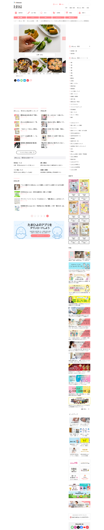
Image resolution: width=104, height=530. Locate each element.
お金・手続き (32, 13)
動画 (72, 117)
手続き (72, 151)
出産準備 (56, 13)
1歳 (43, 73)
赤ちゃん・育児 (80, 7)
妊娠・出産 (72, 7)
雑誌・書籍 (20, 17)
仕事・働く (73, 99)
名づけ (43, 13)
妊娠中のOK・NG (75, 141)
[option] (40, 38)
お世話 (72, 80)
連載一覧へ (84, 409)
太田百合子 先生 (35, 73)
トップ (15, 21)
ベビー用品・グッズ (75, 91)
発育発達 (73, 88)
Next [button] (64, 38)
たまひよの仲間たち (75, 164)
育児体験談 (73, 109)
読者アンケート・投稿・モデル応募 (79, 130)
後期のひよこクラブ (19, 75)
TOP (66, 7)
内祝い (61, 4)
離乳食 (69, 13)
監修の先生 (73, 159)
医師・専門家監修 (56, 73)
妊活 (88, 7)
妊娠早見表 (18, 13)
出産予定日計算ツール (76, 135)
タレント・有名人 (75, 114)
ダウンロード (40, 235)
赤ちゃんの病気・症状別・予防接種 (79, 154)
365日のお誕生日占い (75, 133)
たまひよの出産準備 (75, 167)
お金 (72, 148)
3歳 (71, 70)
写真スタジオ (71, 17)
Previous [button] (15, 38)
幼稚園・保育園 (74, 96)
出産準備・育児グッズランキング (78, 146)
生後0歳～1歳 (74, 51)
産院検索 (73, 138)
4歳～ (72, 73)
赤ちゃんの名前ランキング (77, 143)
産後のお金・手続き (75, 101)
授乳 (37, 21)
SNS (45, 17)
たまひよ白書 (74, 169)
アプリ (32, 17)
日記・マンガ (74, 112)
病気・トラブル (74, 83)
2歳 (71, 67)
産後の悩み (73, 86)
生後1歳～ (73, 53)
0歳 (40, 73)
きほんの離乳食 (74, 156)
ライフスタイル (74, 104)
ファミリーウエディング (76, 107)
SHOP (55, 4)
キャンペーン (58, 17)
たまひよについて (75, 122)
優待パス (82, 13)
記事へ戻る (40, 54)
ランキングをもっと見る (26, 152)
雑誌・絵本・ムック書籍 (76, 125)
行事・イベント (74, 94)
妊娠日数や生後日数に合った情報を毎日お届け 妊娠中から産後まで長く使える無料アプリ (40, 232)
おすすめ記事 (49, 73)
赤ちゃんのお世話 (30, 21)
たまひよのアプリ (75, 162)
